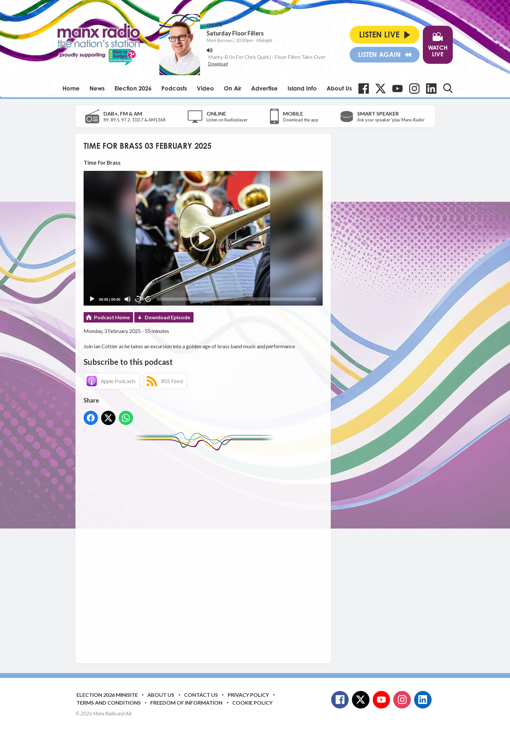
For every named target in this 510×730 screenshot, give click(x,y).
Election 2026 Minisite (107, 695)
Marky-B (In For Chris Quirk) (239, 57)
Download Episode (167, 317)
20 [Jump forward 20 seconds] (148, 298)
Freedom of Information (186, 702)
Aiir (129, 713)
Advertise (264, 88)
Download (218, 63)
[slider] (236, 299)
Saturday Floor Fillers (235, 33)
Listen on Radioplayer (227, 119)
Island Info (302, 88)
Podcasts (174, 88)
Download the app (300, 119)
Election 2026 (133, 88)
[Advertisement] (206, 552)
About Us (339, 88)
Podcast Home (112, 317)
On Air (232, 88)
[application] (203, 238)
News (97, 88)
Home (71, 88)
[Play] (92, 299)
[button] (203, 238)
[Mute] (127, 299)
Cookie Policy (252, 702)
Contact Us (201, 695)
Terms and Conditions (108, 702)
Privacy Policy (248, 695)
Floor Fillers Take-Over (300, 57)
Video (205, 88)
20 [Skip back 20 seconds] (138, 298)
